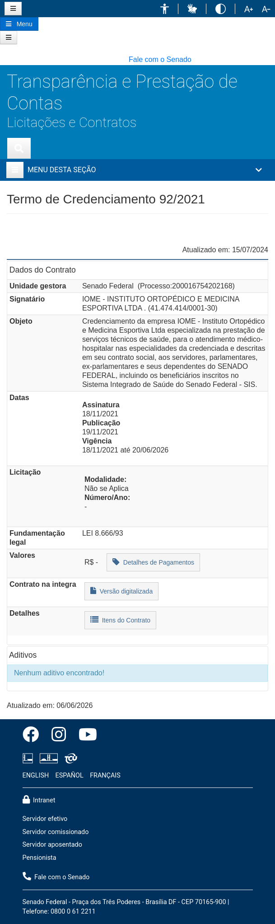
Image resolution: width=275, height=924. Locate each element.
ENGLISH (36, 775)
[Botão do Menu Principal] (19, 24)
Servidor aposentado (52, 845)
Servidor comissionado (56, 832)
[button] (164, 9)
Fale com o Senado (160, 59)
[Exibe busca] (19, 148)
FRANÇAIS (105, 775)
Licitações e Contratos (71, 122)
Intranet (39, 799)
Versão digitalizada (121, 590)
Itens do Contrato (120, 619)
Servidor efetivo (45, 819)
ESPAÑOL (70, 775)
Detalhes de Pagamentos (153, 561)
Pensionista (39, 858)
